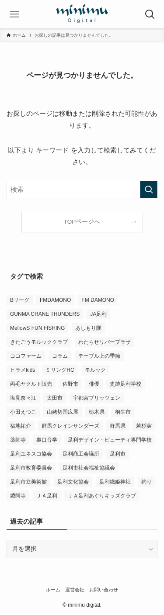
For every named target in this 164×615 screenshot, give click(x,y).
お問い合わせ (103, 589)
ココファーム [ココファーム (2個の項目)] (26, 356)
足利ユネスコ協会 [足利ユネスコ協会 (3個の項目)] (31, 454)
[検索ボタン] (150, 14)
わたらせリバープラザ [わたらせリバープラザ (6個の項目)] (104, 342)
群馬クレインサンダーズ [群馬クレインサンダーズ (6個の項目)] (70, 426)
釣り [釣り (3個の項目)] (146, 482)
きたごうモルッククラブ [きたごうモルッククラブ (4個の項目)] (39, 342)
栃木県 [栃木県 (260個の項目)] (97, 412)
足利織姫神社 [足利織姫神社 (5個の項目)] (115, 482)
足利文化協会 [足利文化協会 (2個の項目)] (73, 482)
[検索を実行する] (148, 189)
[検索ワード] (82, 189)
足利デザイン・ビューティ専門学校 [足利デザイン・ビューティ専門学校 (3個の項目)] (110, 440)
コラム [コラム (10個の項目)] (60, 356)
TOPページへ (82, 221)
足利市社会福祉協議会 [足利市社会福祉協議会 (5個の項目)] (89, 468)
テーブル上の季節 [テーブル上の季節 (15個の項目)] (99, 356)
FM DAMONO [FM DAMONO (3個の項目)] (97, 300)
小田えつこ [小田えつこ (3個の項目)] (23, 412)
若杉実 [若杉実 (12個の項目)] (144, 426)
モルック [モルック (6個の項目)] (95, 370)
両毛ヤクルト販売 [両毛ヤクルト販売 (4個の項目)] (31, 384)
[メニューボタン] (14, 14)
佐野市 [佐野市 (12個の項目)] (70, 384)
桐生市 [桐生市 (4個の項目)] (123, 412)
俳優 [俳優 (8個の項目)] (94, 384)
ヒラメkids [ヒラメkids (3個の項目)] (22, 370)
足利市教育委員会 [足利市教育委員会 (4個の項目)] (31, 468)
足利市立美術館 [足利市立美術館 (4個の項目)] (28, 482)
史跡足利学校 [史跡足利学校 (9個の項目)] (125, 384)
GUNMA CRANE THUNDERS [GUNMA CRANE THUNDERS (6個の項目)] (45, 314)
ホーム (53, 589)
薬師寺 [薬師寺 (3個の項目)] (18, 440)
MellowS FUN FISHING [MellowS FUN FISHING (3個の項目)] (37, 328)
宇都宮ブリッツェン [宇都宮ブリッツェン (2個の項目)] (96, 398)
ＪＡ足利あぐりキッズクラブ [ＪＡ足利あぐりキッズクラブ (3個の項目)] (102, 496)
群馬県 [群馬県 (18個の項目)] (118, 426)
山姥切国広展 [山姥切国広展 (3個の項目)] (62, 412)
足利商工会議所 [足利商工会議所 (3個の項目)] (81, 454)
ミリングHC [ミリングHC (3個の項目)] (59, 370)
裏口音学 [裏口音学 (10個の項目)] (46, 440)
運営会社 (74, 589)
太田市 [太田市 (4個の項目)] (55, 398)
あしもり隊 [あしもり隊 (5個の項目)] (88, 328)
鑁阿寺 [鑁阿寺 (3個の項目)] (18, 496)
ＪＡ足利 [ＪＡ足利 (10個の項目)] (46, 496)
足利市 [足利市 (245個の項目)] (118, 454)
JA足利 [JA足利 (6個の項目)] (98, 314)
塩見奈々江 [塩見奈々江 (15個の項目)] (23, 398)
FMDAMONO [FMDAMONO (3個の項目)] (55, 300)
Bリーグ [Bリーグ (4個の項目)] (19, 300)
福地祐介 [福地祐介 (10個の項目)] (20, 426)
